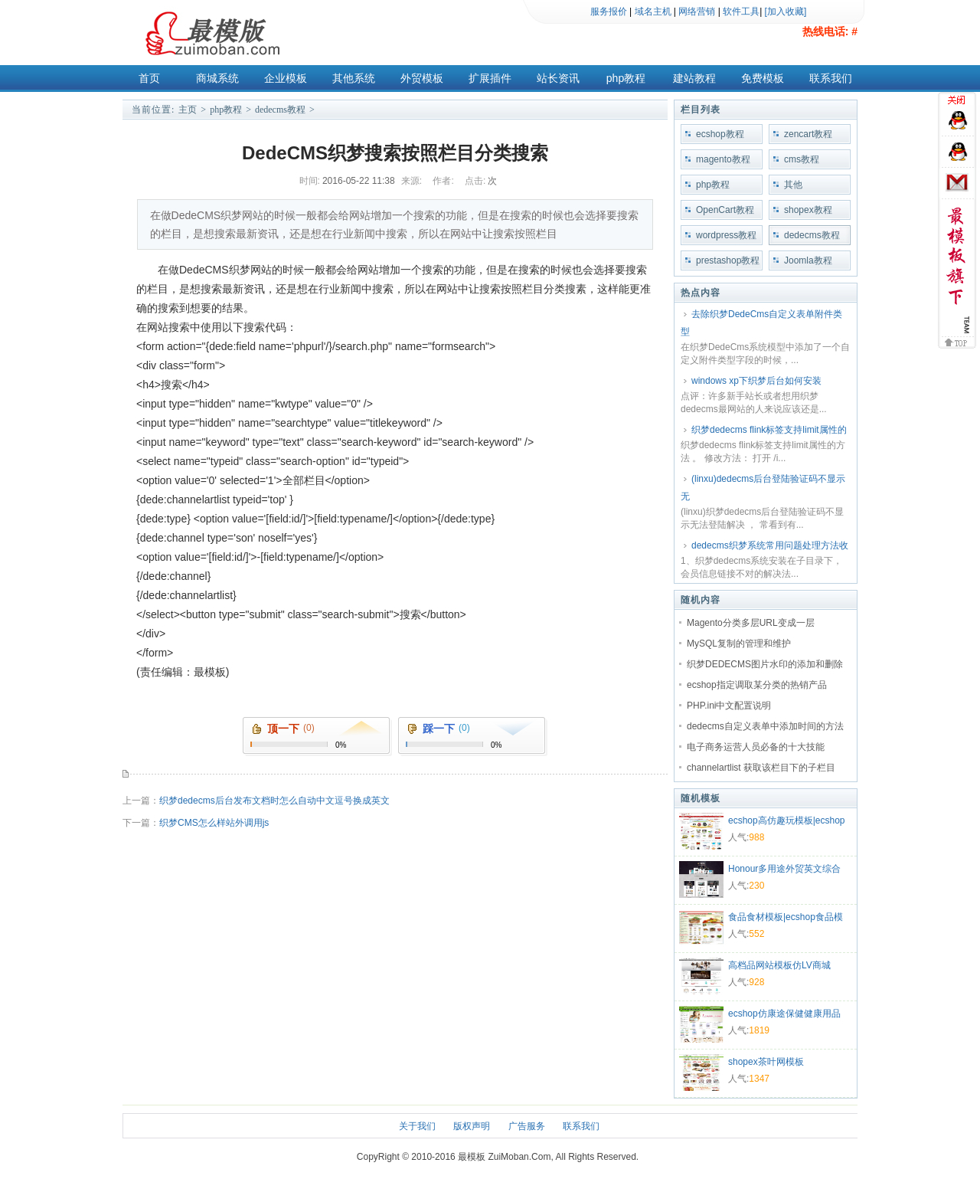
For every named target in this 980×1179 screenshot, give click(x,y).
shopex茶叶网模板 (766, 1061)
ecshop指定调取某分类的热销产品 (757, 685)
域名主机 (653, 11)
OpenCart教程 (725, 210)
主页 (187, 109)
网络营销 (696, 11)
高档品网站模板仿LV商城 (779, 965)
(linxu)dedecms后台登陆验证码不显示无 (763, 487)
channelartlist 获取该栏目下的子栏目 (761, 767)
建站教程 (694, 78)
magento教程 (723, 159)
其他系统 (353, 78)
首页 (149, 78)
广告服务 (526, 1126)
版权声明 (471, 1126)
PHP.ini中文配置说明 (729, 705)
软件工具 (741, 11)
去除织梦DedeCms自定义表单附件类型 (761, 323)
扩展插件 (490, 78)
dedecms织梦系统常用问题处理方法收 (769, 545)
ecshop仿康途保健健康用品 (784, 1013)
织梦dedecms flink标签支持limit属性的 (769, 429)
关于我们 (417, 1126)
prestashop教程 (728, 260)
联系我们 (830, 78)
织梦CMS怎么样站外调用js (214, 822)
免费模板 (762, 78)
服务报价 (608, 11)
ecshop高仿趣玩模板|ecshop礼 (786, 822)
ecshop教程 (720, 134)
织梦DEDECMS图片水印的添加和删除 (765, 664)
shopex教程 (808, 210)
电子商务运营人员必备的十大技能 (756, 747)
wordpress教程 (726, 235)
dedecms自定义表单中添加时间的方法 (765, 726)
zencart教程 (808, 134)
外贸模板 (421, 78)
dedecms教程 (280, 109)
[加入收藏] (786, 11)
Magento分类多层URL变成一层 (751, 622)
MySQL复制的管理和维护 (739, 643)
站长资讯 (558, 78)
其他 (793, 184)
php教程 (625, 78)
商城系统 (217, 78)
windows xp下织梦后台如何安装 (756, 380)
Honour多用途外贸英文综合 (784, 868)
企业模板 (285, 78)
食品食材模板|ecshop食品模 (785, 917)
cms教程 (801, 159)
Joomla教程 (808, 260)
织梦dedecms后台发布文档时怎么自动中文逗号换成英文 (274, 800)
